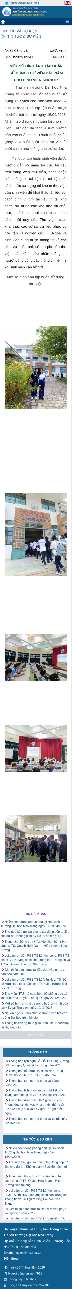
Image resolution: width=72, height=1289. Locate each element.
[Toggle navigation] (67, 21)
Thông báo (37, 1052)
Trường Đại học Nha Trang (22, 3)
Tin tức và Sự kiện (19, 31)
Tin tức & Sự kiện (24, 36)
